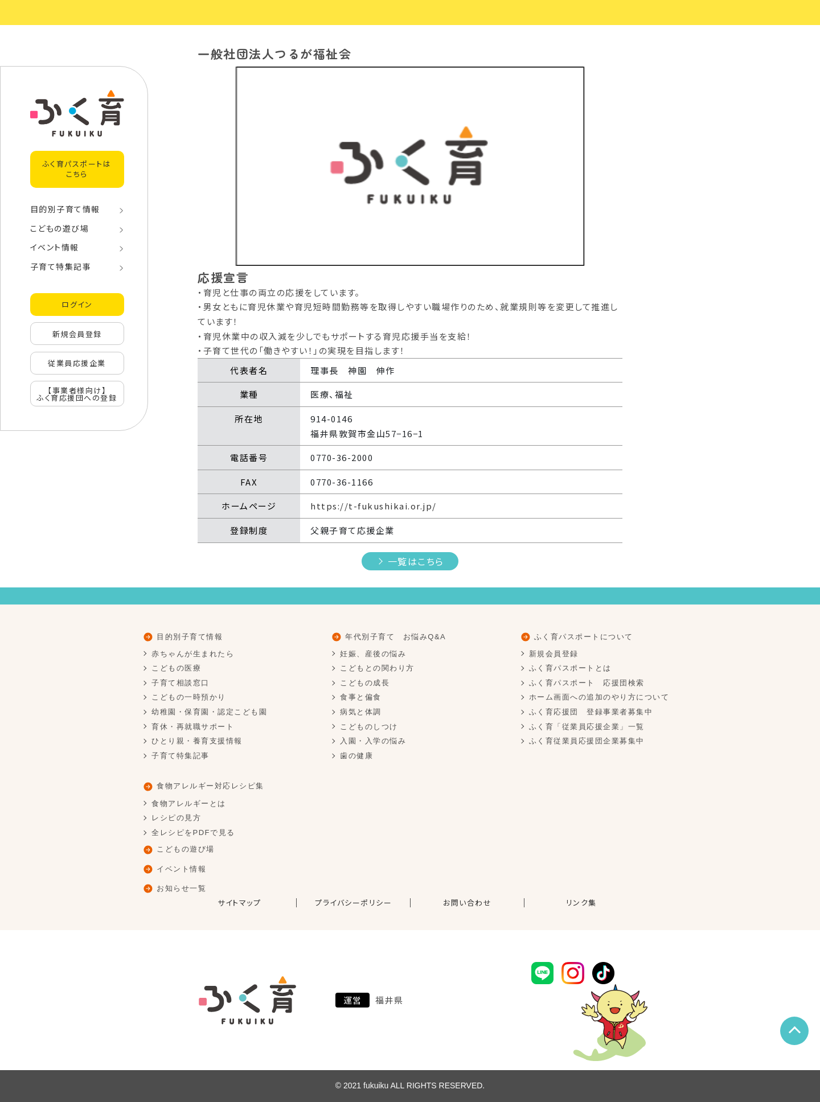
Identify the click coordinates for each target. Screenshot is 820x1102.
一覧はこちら (416, 561)
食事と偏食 (361, 697)
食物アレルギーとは (188, 803)
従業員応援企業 (77, 362)
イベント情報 (54, 247)
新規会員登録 (77, 333)
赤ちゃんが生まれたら (192, 653)
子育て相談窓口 (180, 683)
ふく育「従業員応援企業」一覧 (587, 726)
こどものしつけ (369, 726)
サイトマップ (239, 902)
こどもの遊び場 (59, 228)
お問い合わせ (467, 902)
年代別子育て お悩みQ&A (395, 636)
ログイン (77, 304)
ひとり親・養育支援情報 (197, 741)
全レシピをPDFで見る (193, 832)
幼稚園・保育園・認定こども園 (209, 712)
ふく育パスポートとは (570, 668)
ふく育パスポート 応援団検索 (587, 683)
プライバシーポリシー (353, 902)
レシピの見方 (176, 817)
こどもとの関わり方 (377, 668)
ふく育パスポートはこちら (77, 168)
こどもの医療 (176, 668)
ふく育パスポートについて (583, 636)
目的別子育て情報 (65, 209)
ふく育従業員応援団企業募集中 (587, 741)
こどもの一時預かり (188, 697)
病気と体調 (361, 712)
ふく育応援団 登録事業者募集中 (591, 712)
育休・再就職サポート (192, 726)
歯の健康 (356, 755)
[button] (229, 166)
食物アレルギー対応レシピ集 (210, 786)
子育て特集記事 (61, 266)
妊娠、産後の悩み (373, 653)
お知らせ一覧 (181, 888)
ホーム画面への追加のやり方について (599, 697)
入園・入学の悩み (373, 741)
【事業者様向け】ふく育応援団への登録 (77, 394)
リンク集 (581, 902)
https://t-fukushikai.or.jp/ (373, 506)
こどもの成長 (365, 683)
